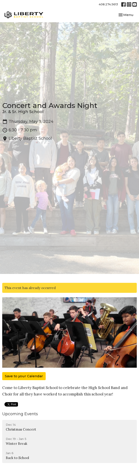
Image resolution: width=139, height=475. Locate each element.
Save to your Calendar (24, 376)
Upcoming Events (20, 413)
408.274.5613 (108, 4)
